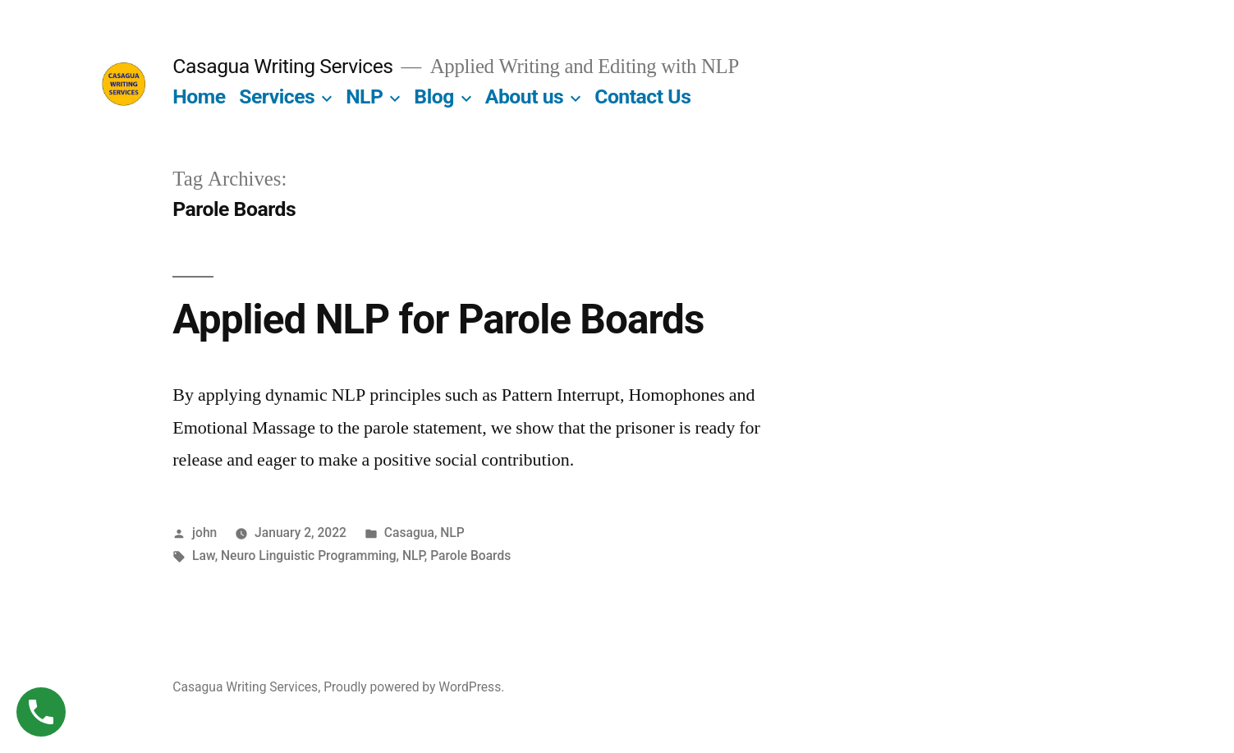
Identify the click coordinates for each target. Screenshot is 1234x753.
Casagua (409, 532)
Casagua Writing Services (282, 66)
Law (203, 555)
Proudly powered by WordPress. (413, 687)
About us (524, 96)
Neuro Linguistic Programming (309, 555)
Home (198, 96)
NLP (364, 96)
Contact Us (642, 96)
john (204, 532)
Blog (433, 96)
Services (276, 96)
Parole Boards (470, 555)
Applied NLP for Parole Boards (438, 319)
